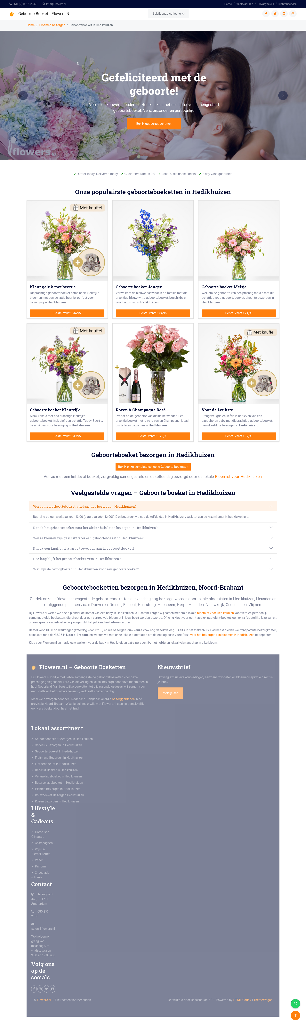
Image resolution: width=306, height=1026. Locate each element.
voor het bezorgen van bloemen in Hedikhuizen (222, 635)
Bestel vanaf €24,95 (153, 313)
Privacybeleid (266, 3)
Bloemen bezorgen (52, 25)
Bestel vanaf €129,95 (152, 436)
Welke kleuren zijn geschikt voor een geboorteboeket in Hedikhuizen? (88, 538)
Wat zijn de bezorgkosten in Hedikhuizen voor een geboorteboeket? (86, 569)
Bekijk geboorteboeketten (154, 124)
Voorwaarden (244, 3)
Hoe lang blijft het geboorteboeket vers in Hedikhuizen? (77, 559)
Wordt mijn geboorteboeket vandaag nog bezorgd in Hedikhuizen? (84, 506)
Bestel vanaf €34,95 (67, 313)
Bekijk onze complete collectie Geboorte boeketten (153, 467)
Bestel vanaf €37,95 (239, 436)
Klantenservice (287, 3)
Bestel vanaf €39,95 (67, 436)
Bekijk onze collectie (167, 13)
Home (228, 3)
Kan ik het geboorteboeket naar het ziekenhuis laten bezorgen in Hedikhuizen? (95, 528)
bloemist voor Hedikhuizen (215, 613)
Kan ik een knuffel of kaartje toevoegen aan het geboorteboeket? (83, 548)
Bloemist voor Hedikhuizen (238, 476)
